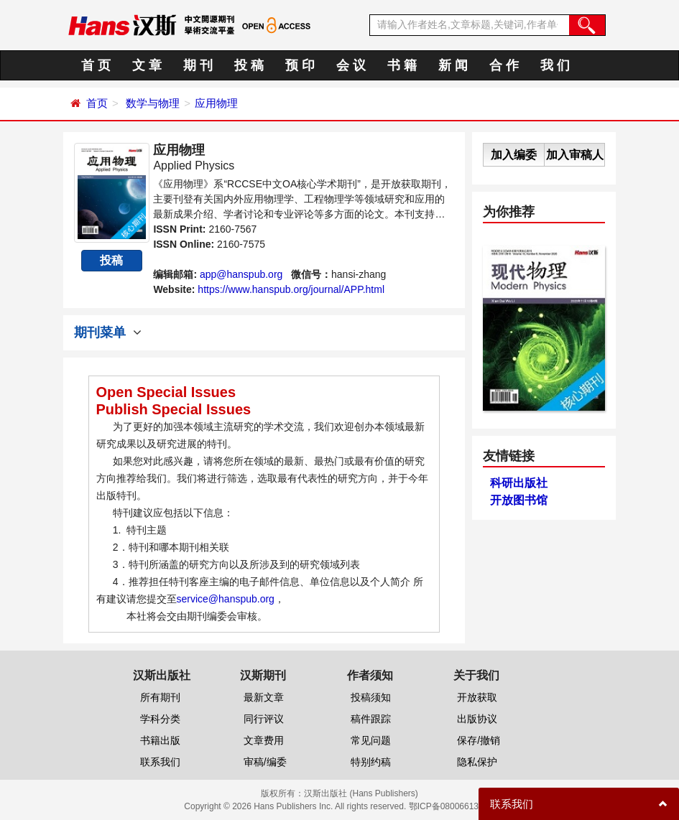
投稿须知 (371, 697)
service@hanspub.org (225, 599)
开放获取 (477, 697)
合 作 (504, 65)
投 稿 (249, 65)
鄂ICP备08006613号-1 (452, 806)
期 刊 (198, 65)
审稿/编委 (265, 762)
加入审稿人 (575, 155)
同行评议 (264, 719)
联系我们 (160, 762)
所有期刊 (160, 697)
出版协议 (477, 719)
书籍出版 (160, 740)
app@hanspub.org (241, 274)
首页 (97, 103)
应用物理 (216, 103)
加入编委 (514, 155)
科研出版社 (519, 483)
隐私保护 (477, 762)
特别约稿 (371, 762)
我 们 (555, 65)
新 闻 (453, 65)
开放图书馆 (519, 500)
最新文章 (264, 697)
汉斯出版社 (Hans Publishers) (361, 793)
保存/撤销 (478, 740)
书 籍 (402, 65)
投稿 (111, 260)
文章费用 (264, 740)
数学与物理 (153, 103)
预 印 (300, 65)
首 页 (96, 65)
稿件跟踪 (371, 719)
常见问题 (371, 740)
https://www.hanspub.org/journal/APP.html (291, 289)
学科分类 (160, 719)
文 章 (147, 65)
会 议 (351, 65)
